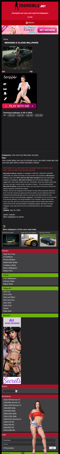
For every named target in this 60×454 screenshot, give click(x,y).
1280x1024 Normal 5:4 (12, 419)
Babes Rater (8, 284)
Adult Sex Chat (9, 254)
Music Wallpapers (10, 268)
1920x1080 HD (9, 430)
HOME (30, 17)
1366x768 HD (8, 425)
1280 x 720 (11, 115)
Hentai (5, 308)
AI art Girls (7, 294)
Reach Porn (8, 271)
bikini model (46, 160)
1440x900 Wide (9, 411)
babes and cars (18, 160)
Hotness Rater (9, 281)
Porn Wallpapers (9, 278)
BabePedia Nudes (10, 262)
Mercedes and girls (31, 155)
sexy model (6, 160)
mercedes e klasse (31, 163)
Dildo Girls (7, 311)
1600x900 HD (8, 427)
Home (5, 39)
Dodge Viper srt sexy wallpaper (28, 232)
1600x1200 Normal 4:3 (12, 405)
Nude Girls (7, 305)
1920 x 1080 (39, 115)
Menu (31, 23)
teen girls (9, 163)
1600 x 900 (29, 115)
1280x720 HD (8, 422)
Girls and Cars (17, 155)
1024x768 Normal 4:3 (11, 400)
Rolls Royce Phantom (45, 232)
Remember (9, 448)
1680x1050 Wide (10, 414)
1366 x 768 (20, 115)
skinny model (19, 163)
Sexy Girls (7, 303)
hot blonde (28, 160)
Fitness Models (9, 260)
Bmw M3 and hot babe (7, 232)
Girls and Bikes (9, 297)
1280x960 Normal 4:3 (11, 402)
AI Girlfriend (8, 257)
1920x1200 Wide (10, 416)
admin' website (9, 215)
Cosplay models (9, 265)
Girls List (6, 292)
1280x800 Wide (9, 408)
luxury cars (37, 160)
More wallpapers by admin (13, 217)
